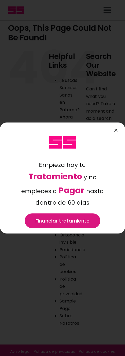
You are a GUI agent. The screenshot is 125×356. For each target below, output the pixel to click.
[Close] (116, 130)
